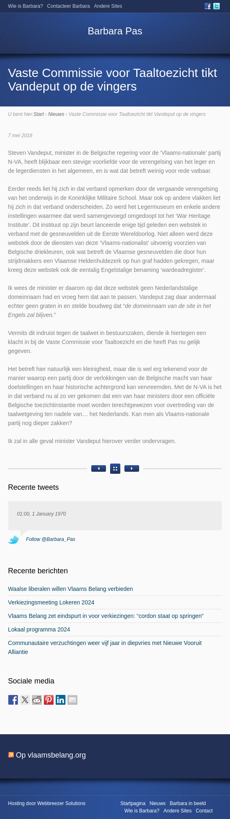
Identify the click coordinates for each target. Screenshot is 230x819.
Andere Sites (108, 6)
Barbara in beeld (188, 803)
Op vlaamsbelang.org (51, 755)
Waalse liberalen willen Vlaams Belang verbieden (70, 589)
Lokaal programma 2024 (39, 629)
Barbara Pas (115, 30)
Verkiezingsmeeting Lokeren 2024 (51, 602)
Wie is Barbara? (25, 6)
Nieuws (56, 114)
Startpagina (132, 803)
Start (39, 114)
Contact (204, 811)
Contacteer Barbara (68, 6)
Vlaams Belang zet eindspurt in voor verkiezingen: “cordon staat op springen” (106, 616)
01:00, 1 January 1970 (41, 514)
